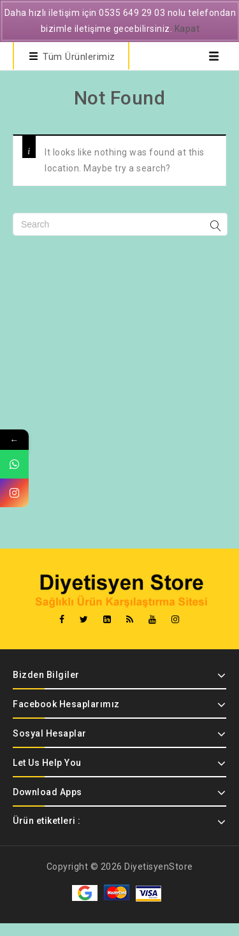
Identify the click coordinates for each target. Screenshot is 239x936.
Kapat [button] (187, 29)
